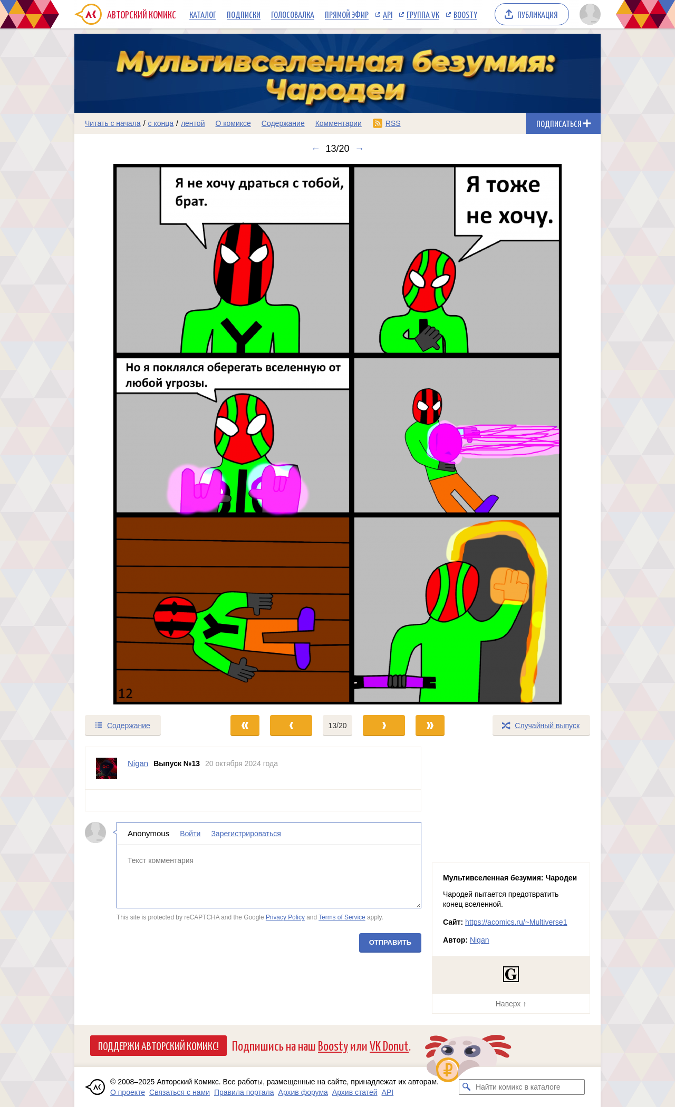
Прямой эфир (347, 14)
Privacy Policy (285, 917)
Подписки (244, 14)
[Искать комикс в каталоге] (466, 1087)
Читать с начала (113, 123)
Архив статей (355, 1092)
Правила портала (244, 1092)
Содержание (283, 123)
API (387, 14)
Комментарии (338, 123)
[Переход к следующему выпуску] (337, 434)
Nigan (479, 940)
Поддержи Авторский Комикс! (158, 1045)
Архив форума (303, 1092)
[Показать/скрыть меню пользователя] (588, 14)
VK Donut (389, 1045)
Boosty (465, 14)
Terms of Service (342, 917)
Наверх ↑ (511, 1004)
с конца (161, 123)
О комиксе (232, 123)
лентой (193, 123)
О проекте (127, 1092)
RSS (393, 123)
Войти (190, 833)
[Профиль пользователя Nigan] (106, 768)
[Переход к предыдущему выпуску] (140, 434)
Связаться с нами (179, 1092)
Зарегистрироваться (246, 833)
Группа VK (423, 14)
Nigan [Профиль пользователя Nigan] (138, 763)
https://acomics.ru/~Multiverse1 (516, 922)
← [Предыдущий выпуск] (315, 148)
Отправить (390, 942)
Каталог (202, 14)
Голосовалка (292, 14)
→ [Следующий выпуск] (359, 148)
